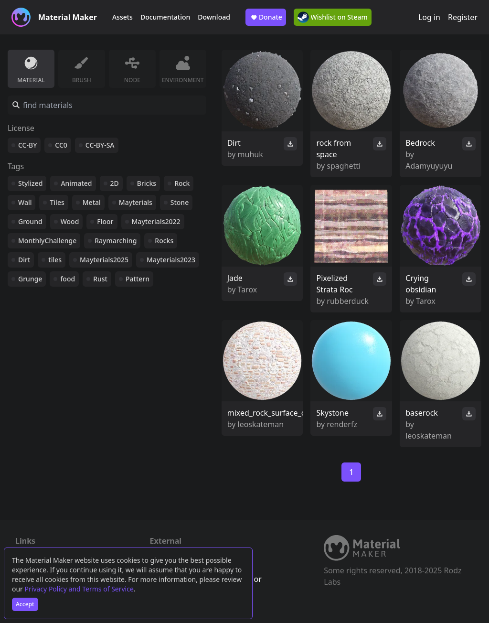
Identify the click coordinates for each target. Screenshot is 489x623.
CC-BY (27, 145)
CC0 (61, 145)
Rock (182, 183)
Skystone (332, 413)
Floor (105, 221)
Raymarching (116, 240)
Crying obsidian (420, 284)
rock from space (333, 149)
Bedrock (420, 143)
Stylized (30, 183)
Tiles (57, 202)
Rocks (164, 240)
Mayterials (135, 202)
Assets (122, 16)
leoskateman (261, 424)
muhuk (250, 154)
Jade (235, 278)
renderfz (342, 424)
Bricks (146, 183)
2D (114, 183)
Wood (70, 221)
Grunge (30, 278)
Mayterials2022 (156, 221)
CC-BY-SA (100, 145)
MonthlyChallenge (47, 240)
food (67, 278)
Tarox (247, 289)
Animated (76, 183)
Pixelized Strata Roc (334, 284)
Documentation (165, 16)
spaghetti (344, 166)
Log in (429, 17)
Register (463, 17)
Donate (265, 17)
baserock (421, 413)
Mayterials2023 (171, 259)
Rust (100, 278)
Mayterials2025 (104, 259)
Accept (25, 604)
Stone (179, 202)
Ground (30, 221)
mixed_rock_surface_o (266, 413)
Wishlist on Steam (333, 17)
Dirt (24, 259)
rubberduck (347, 301)
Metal (92, 202)
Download (214, 16)
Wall (25, 202)
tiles (55, 259)
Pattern (137, 278)
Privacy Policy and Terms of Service (79, 588)
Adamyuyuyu (428, 166)
